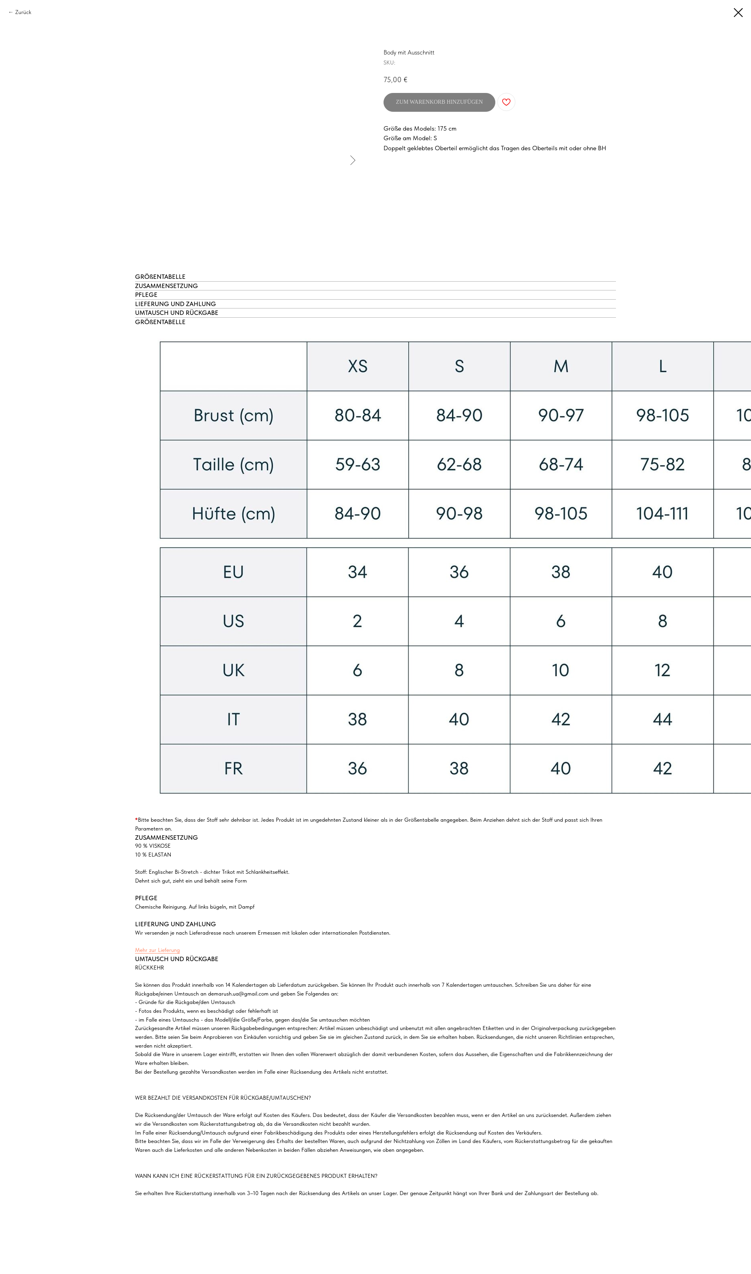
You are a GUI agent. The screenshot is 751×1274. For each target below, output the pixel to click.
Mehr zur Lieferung (157, 950)
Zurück (23, 12)
